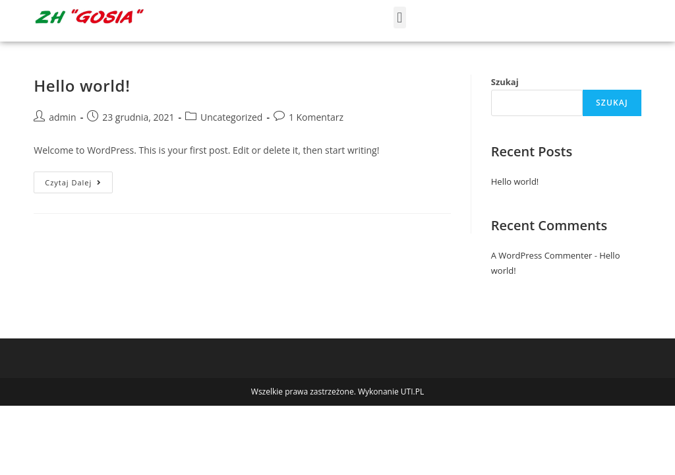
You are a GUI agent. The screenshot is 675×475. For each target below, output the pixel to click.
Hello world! (82, 85)
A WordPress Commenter (542, 255)
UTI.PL (412, 391)
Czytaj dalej (79, 179)
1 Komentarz (316, 117)
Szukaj (505, 82)
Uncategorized (231, 117)
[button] (400, 17)
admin (62, 117)
